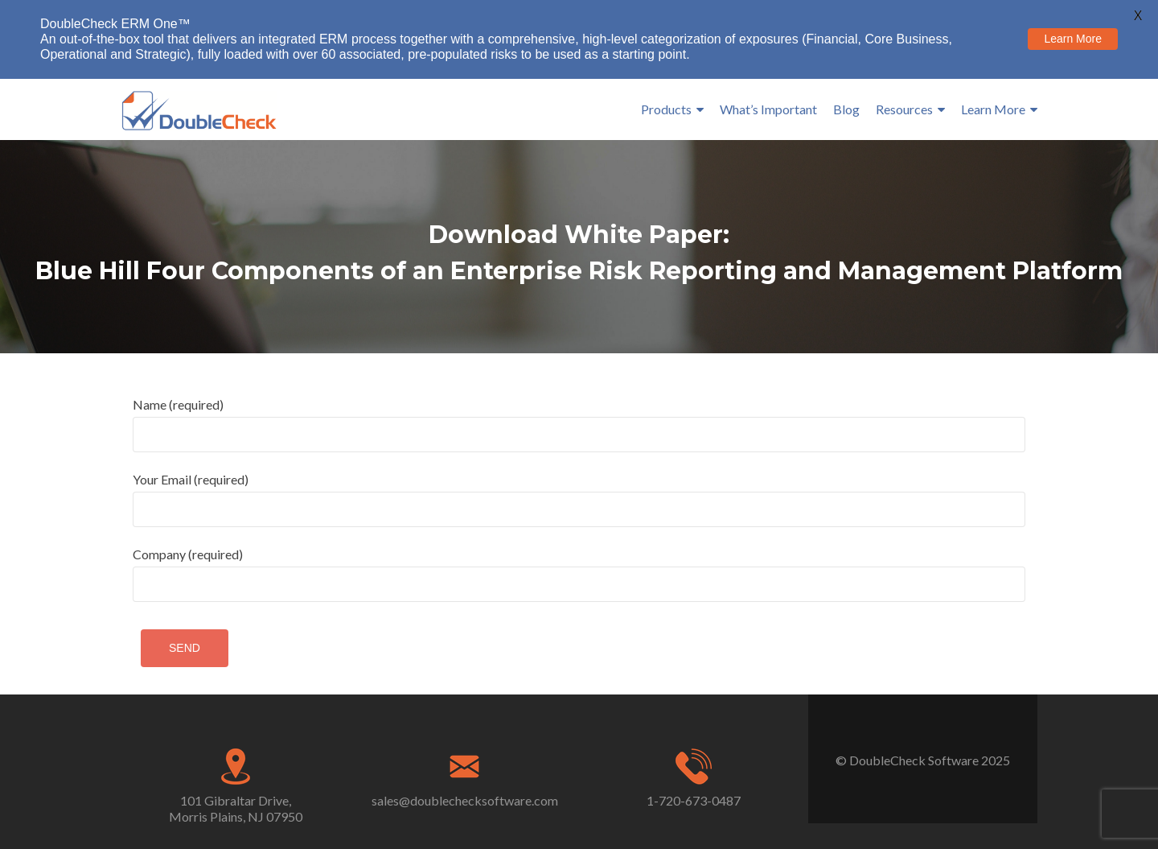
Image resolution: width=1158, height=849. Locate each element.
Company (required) (579, 574)
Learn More (993, 109)
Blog (846, 109)
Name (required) (579, 424)
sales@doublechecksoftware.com (465, 800)
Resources (904, 109)
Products (666, 109)
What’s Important (768, 109)
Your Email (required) (579, 499)
